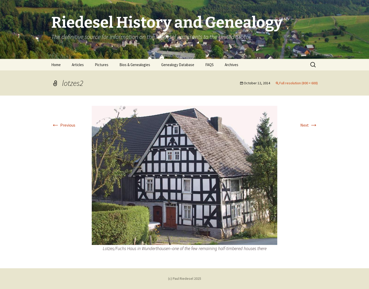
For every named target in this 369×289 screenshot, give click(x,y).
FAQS (209, 64)
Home (56, 64)
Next (309, 125)
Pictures (101, 64)
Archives (231, 64)
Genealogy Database (177, 64)
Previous (63, 125)
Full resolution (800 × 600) (298, 83)
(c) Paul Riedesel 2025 (184, 278)
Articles (78, 64)
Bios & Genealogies (134, 64)
